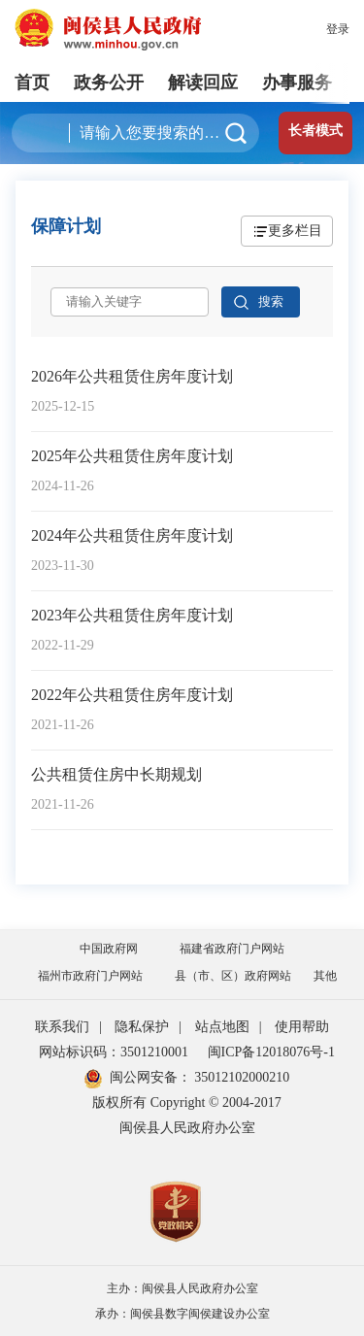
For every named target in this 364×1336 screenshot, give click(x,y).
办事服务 (297, 82)
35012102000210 (240, 1077)
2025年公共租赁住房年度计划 (132, 456)
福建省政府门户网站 (232, 948)
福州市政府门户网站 (90, 976)
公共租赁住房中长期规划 (116, 774)
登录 (337, 29)
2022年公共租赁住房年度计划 (132, 694)
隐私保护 (142, 1026)
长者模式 (315, 130)
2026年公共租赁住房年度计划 (132, 376)
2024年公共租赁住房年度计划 (132, 535)
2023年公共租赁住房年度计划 (132, 615)
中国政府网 (109, 948)
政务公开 (109, 82)
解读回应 (203, 82)
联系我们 (62, 1026)
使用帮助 (302, 1026)
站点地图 (222, 1026)
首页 (32, 82)
